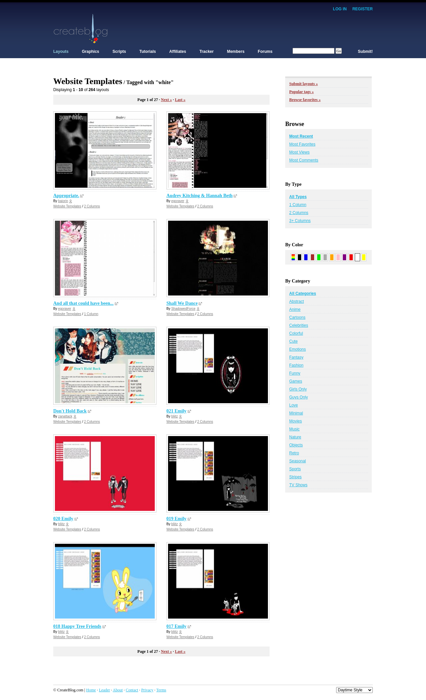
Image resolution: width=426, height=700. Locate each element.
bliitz (174, 416)
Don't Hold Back (70, 410)
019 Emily (176, 518)
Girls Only (298, 389)
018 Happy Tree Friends (77, 626)
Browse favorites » (304, 99)
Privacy (147, 690)
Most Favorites (302, 144)
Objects (296, 445)
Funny (294, 373)
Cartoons (297, 317)
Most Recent (301, 136)
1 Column (91, 314)
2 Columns (92, 206)
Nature (295, 437)
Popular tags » (301, 91)
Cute (293, 341)
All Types (298, 196)
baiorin (63, 201)
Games (295, 381)
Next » (166, 99)
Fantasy (296, 357)
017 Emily (176, 626)
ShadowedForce (183, 308)
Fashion (296, 365)
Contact (132, 690)
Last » (180, 99)
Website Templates (67, 206)
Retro (294, 453)
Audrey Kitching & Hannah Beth (199, 195)
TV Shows (298, 485)
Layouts (61, 51)
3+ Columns (300, 220)
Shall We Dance (182, 303)
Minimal (296, 413)
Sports (295, 469)
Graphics (90, 51)
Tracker (206, 51)
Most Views (299, 152)
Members (236, 51)
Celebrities (298, 325)
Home (91, 690)
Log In (339, 9)
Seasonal (297, 461)
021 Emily (176, 410)
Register (362, 9)
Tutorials (147, 51)
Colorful (296, 333)
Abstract (296, 301)
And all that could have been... (83, 303)
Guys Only (298, 397)
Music (294, 429)
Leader (104, 690)
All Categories (302, 293)
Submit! (365, 51)
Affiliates (177, 51)
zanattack (65, 416)
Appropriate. (66, 195)
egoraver (177, 201)
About (118, 690)
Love (293, 405)
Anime (295, 309)
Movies (295, 421)
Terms (161, 690)
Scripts (119, 51)
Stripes (295, 477)
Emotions (297, 349)
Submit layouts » (303, 83)
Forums (265, 51)
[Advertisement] (251, 28)
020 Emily (63, 518)
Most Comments (303, 160)
